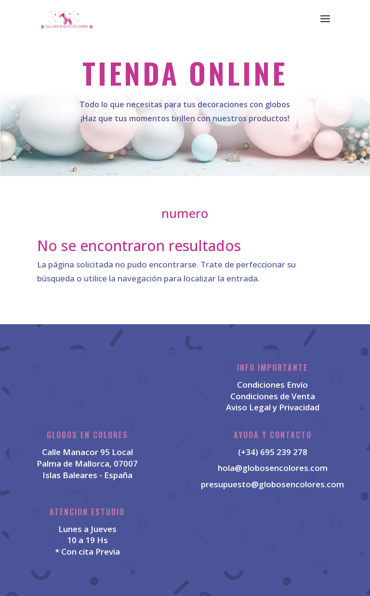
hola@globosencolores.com (273, 467)
